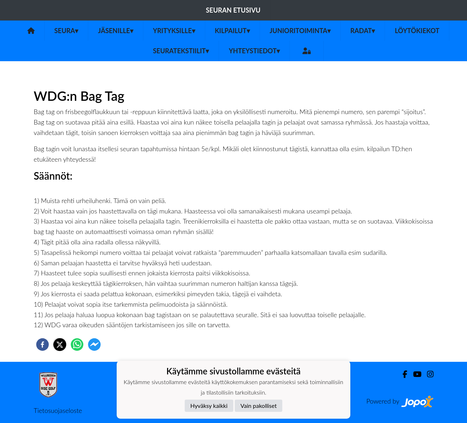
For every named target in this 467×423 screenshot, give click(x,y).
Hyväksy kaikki (209, 405)
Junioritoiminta (300, 31)
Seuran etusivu (233, 10)
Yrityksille (174, 31)
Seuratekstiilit (181, 51)
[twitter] (59, 344)
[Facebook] (402, 374)
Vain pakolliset (259, 405)
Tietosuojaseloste (58, 410)
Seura (66, 31)
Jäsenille (115, 31)
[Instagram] (427, 374)
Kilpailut (232, 31)
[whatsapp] (77, 344)
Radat (362, 31)
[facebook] (42, 344)
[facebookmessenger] (94, 344)
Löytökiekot (417, 31)
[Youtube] (414, 374)
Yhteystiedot (254, 51)
